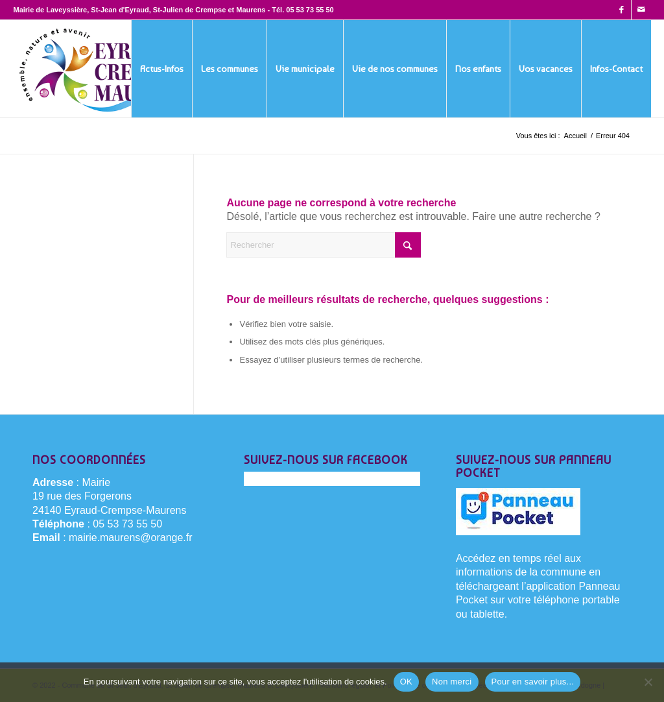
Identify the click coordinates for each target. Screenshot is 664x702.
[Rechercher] (323, 245)
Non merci (452, 681)
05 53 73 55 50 (309, 10)
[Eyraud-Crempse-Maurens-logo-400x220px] (101, 68)
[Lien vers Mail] (641, 9)
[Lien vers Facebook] (621, 9)
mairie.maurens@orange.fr (131, 537)
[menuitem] (161, 68)
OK (406, 681)
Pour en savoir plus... (533, 681)
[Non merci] (647, 681)
